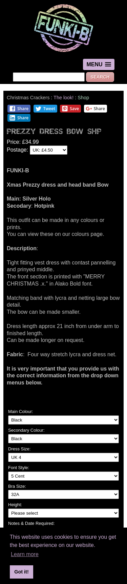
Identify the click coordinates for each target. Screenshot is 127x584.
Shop (83, 97)
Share (18, 108)
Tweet (45, 108)
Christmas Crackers (28, 97)
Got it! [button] (21, 571)
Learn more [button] (25, 554)
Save (70, 108)
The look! (63, 97)
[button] (98, 64)
